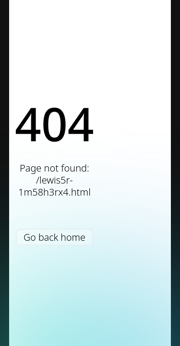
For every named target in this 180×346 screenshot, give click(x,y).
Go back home (54, 237)
